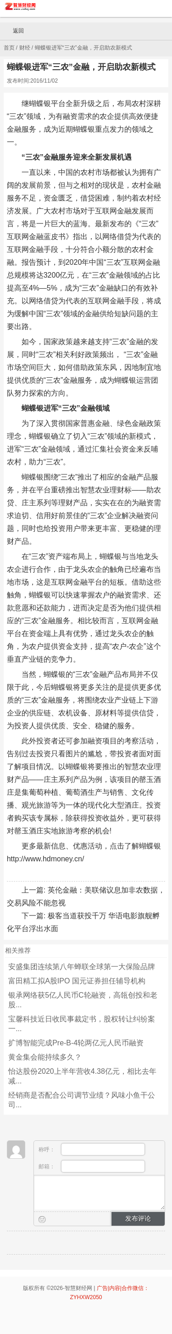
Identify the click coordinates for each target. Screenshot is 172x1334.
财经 (24, 48)
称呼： (92, 1149)
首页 (9, 48)
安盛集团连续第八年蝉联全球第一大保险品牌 (81, 967)
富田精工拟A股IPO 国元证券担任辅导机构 (76, 981)
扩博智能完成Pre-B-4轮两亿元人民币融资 (76, 1043)
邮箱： (92, 1166)
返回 (14, 31)
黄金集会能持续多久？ (45, 1057)
